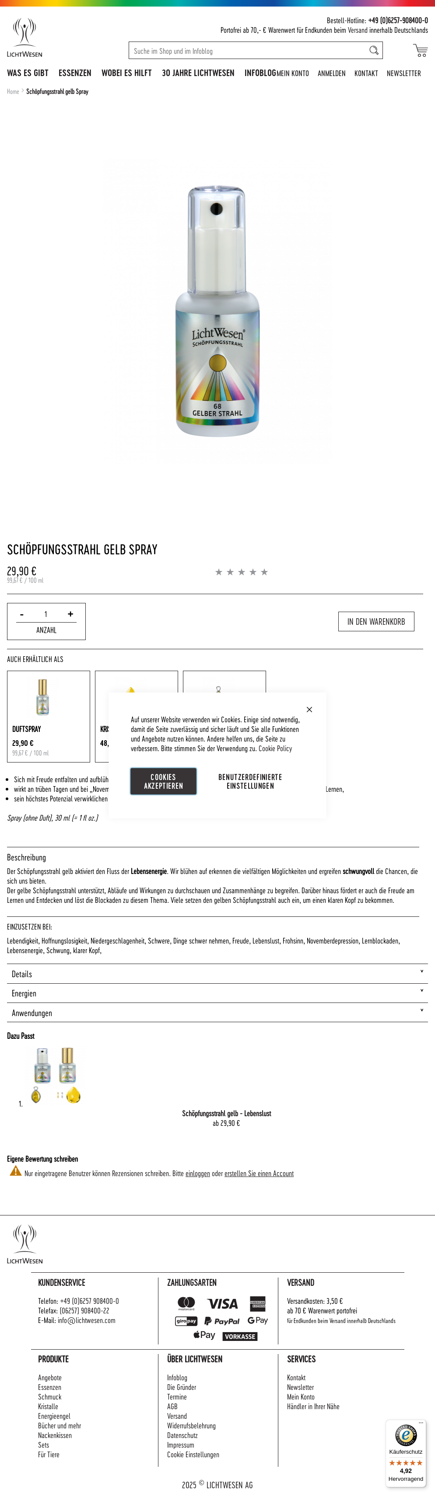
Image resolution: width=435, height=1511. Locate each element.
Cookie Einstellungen (193, 1454)
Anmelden (332, 72)
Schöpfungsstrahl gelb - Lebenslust (226, 1113)
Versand (358, 29)
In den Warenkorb (376, 621)
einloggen (198, 1172)
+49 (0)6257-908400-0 (398, 19)
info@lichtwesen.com (87, 1319)
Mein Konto (293, 72)
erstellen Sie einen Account (259, 1172)
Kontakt (366, 72)
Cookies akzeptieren (163, 781)
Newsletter (404, 72)
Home (13, 91)
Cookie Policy (275, 747)
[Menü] (421, 1425)
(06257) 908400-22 (84, 1310)
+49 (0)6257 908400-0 (89, 1300)
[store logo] (43, 37)
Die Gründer (181, 1386)
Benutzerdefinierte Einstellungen (250, 781)
